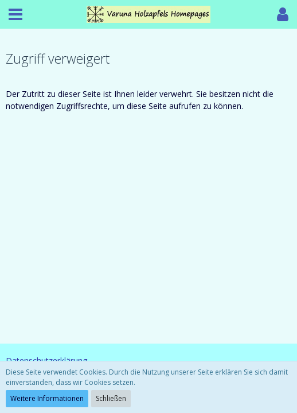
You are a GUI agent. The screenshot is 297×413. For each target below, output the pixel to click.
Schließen (111, 398)
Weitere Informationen (47, 398)
